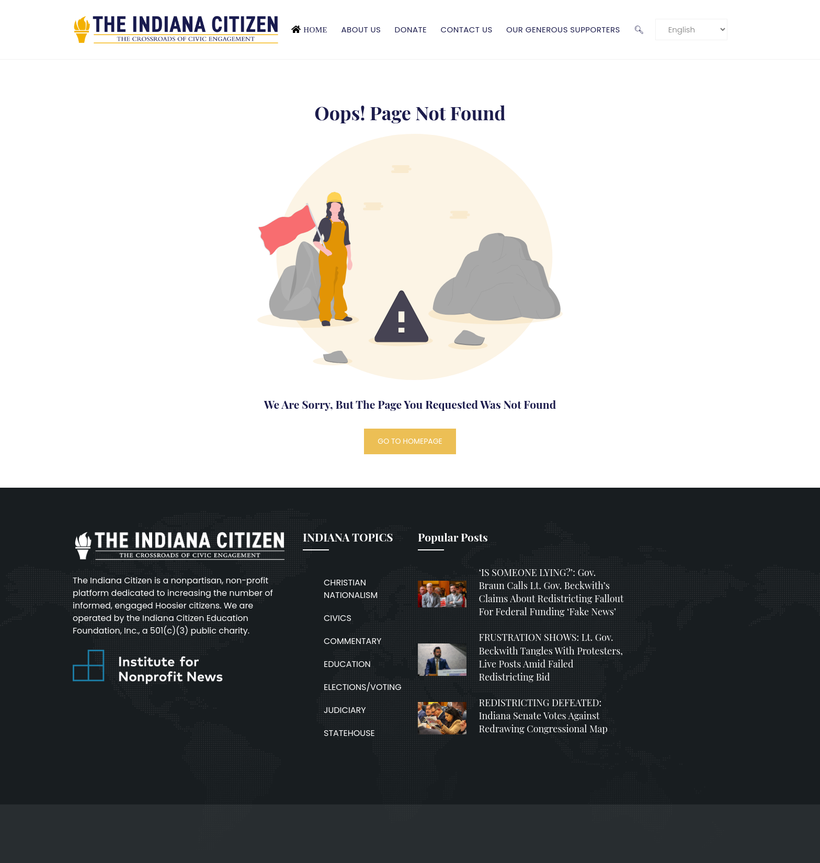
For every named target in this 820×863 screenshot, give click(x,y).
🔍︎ (639, 29)
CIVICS (337, 618)
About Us (361, 29)
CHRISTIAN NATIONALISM (351, 589)
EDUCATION (347, 664)
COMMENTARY (352, 641)
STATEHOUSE (349, 733)
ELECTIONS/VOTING (363, 687)
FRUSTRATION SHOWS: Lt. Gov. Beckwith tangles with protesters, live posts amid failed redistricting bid (551, 657)
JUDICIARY (345, 710)
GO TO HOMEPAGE (410, 441)
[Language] (691, 29)
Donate (411, 29)
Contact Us (466, 29)
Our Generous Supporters (563, 29)
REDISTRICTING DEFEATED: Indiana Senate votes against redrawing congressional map (543, 715)
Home (315, 29)
